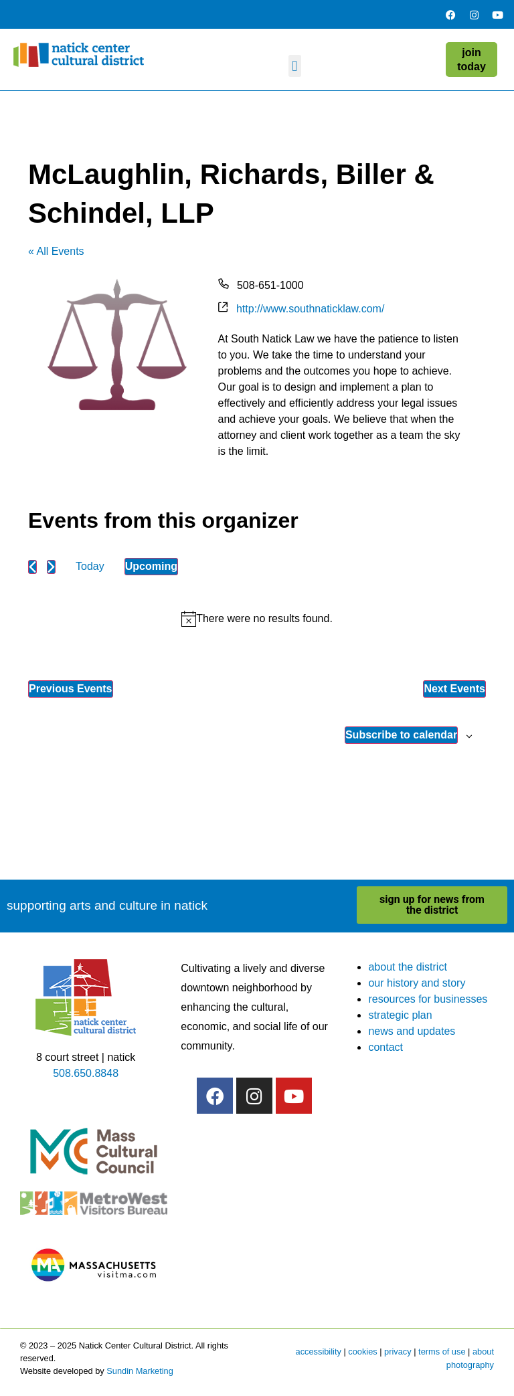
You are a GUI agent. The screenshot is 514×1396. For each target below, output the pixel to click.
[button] (294, 66)
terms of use (441, 1352)
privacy (398, 1352)
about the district (407, 967)
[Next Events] (51, 567)
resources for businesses (427, 999)
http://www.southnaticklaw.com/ (310, 308)
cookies (362, 1352)
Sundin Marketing (139, 1371)
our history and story (416, 983)
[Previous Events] (32, 567)
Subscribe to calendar (401, 734)
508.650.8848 (85, 1073)
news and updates (411, 1031)
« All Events (56, 251)
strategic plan (400, 1015)
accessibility (318, 1352)
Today (90, 566)
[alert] (257, 618)
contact (385, 1047)
